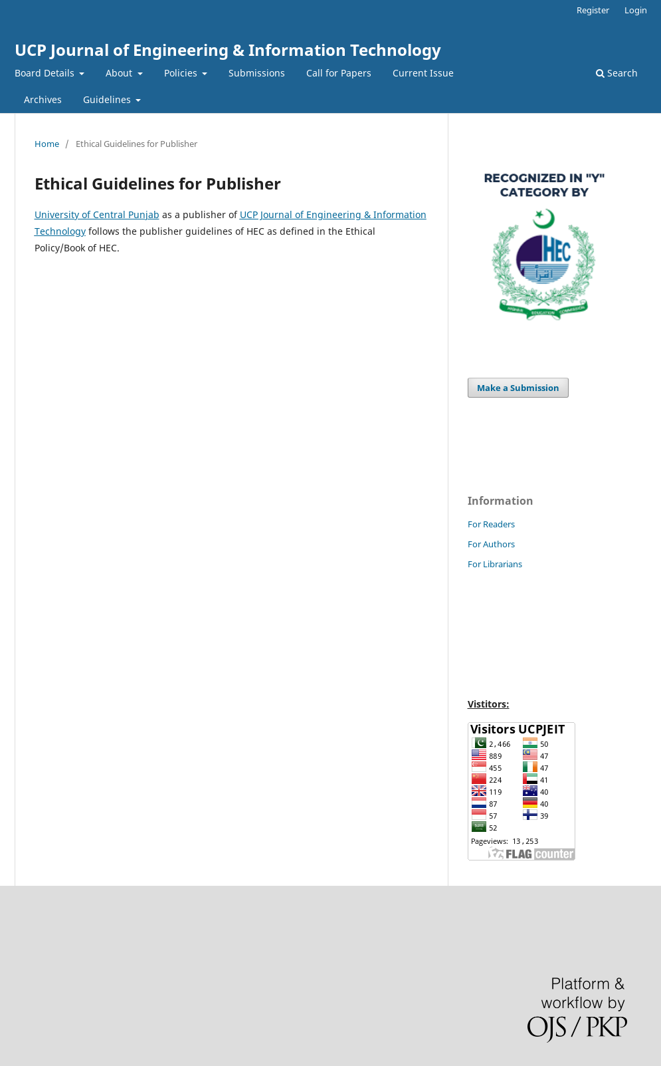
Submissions (257, 73)
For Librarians (495, 564)
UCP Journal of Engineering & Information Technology (228, 50)
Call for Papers (338, 73)
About (120, 73)
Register (593, 10)
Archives (43, 99)
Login (635, 10)
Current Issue (423, 73)
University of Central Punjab (97, 214)
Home (47, 144)
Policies (182, 73)
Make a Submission (518, 388)
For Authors (491, 544)
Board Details (46, 73)
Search (617, 73)
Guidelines (108, 99)
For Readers (491, 524)
